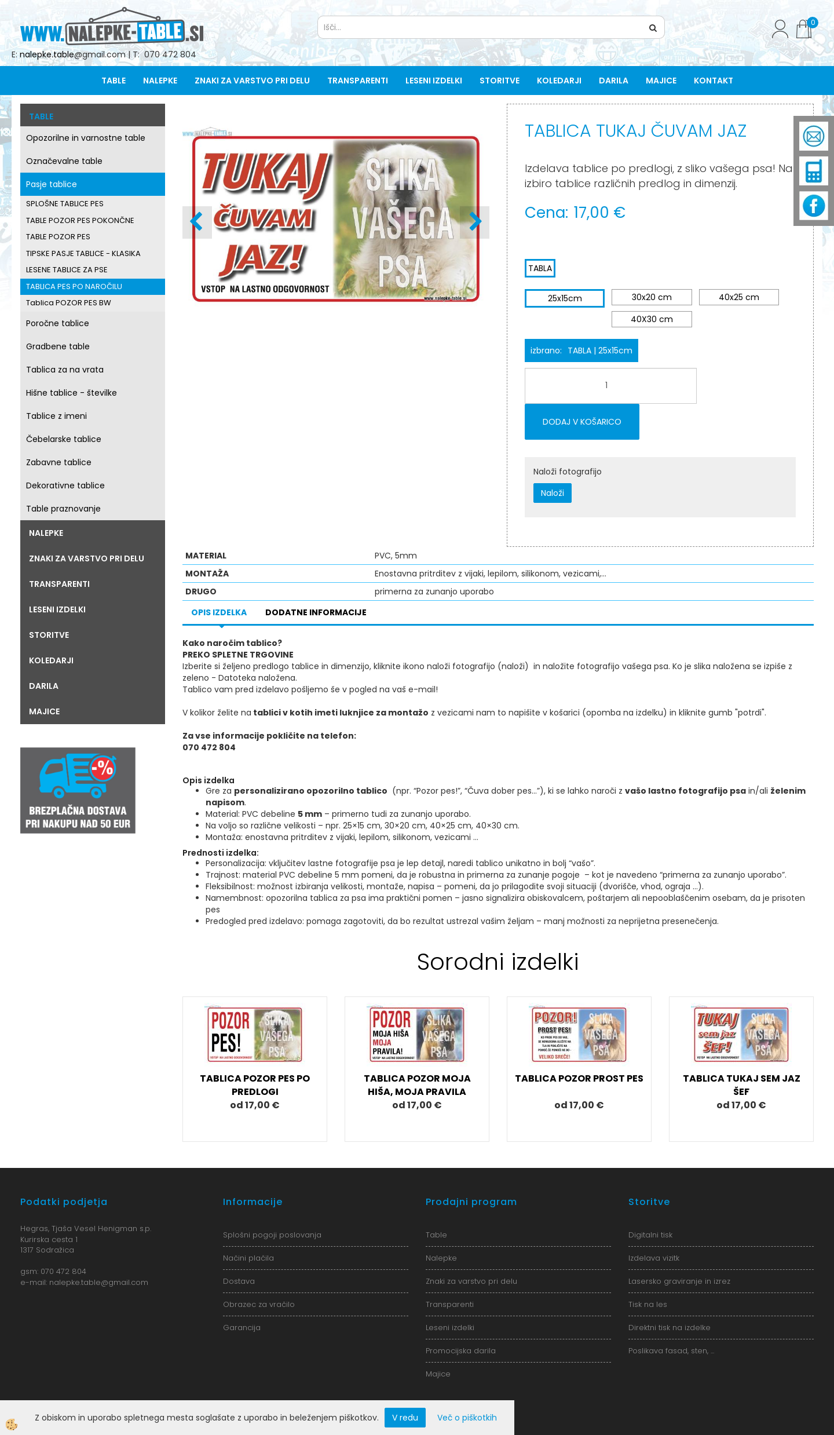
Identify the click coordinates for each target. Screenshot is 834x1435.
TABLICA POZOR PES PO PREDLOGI (255, 1085)
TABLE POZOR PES (58, 236)
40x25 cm (739, 297)
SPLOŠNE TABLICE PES (65, 203)
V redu (405, 1417)
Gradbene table (58, 346)
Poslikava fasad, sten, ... (671, 1350)
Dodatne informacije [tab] (316, 612)
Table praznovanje (63, 508)
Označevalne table (64, 161)
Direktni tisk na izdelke (669, 1327)
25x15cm (565, 298)
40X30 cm (652, 319)
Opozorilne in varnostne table (85, 138)
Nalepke (160, 80)
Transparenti (357, 80)
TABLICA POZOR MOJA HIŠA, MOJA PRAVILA (417, 1085)
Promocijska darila (461, 1350)
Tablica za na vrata (65, 369)
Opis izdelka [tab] (219, 612)
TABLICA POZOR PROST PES (579, 1078)
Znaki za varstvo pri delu (252, 80)
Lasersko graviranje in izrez (679, 1281)
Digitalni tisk (650, 1234)
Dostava (239, 1281)
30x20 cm (652, 297)
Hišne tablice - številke (71, 393)
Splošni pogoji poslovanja (272, 1234)
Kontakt (713, 80)
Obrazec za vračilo (259, 1304)
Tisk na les (647, 1304)
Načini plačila (248, 1258)
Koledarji (559, 80)
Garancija (242, 1327)
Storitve (500, 80)
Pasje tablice (51, 184)
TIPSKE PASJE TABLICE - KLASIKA (83, 253)
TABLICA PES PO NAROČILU (74, 286)
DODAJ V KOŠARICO (582, 422)
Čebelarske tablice (63, 439)
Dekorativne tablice (65, 485)
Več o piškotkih (467, 1417)
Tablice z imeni (56, 416)
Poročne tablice (57, 323)
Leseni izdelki (433, 80)
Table (113, 80)
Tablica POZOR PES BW (68, 302)
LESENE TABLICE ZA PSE (67, 269)
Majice (661, 80)
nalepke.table (47, 54)
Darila (613, 80)
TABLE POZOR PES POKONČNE (80, 220)
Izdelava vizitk (653, 1258)
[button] (474, 222)
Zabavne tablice (59, 462)
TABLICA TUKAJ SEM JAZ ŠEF (741, 1085)
